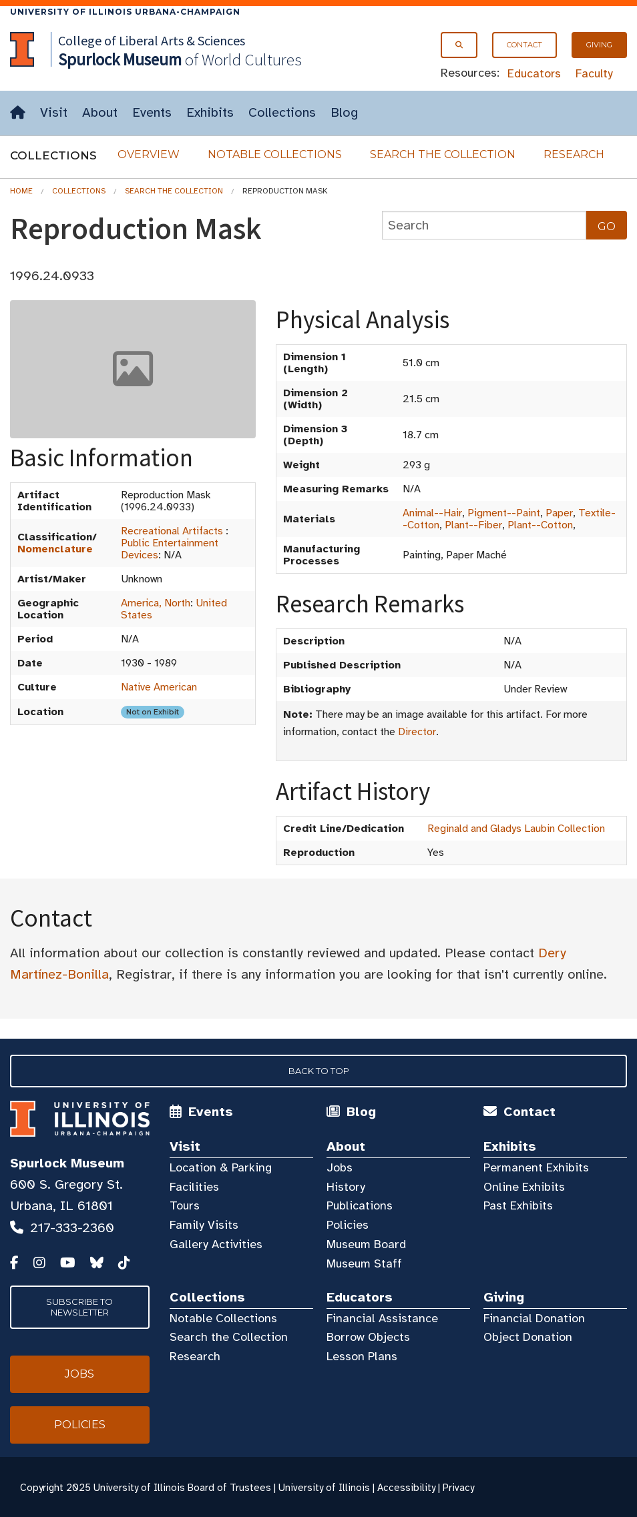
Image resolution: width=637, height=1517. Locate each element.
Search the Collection (442, 154)
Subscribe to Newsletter (79, 1307)
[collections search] (484, 225)
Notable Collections (275, 154)
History (346, 1186)
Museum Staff (364, 1263)
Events (152, 112)
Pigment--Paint (503, 513)
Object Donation (527, 1337)
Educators (534, 73)
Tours (185, 1205)
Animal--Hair (432, 513)
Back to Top (318, 1070)
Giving (599, 44)
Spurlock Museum (67, 1163)
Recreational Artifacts (172, 531)
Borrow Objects (368, 1337)
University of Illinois (324, 1488)
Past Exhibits (518, 1205)
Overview (149, 154)
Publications (360, 1205)
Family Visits (204, 1224)
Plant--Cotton (540, 525)
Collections (282, 112)
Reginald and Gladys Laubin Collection (516, 828)
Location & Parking (221, 1167)
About (100, 112)
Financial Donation (534, 1318)
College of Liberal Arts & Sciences (151, 40)
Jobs (340, 1167)
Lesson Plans (362, 1356)
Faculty (594, 73)
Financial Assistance (382, 1318)
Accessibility (406, 1488)
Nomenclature (55, 549)
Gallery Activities (216, 1244)
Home (21, 190)
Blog (344, 112)
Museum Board (366, 1244)
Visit (53, 112)
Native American (159, 687)
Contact (524, 44)
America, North (155, 603)
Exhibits (210, 112)
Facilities (194, 1186)
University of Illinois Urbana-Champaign (125, 12)
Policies (348, 1224)
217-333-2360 (72, 1227)
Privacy (458, 1488)
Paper (559, 513)
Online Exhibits (524, 1186)
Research (574, 154)
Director (417, 731)
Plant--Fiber (473, 525)
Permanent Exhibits (536, 1167)
